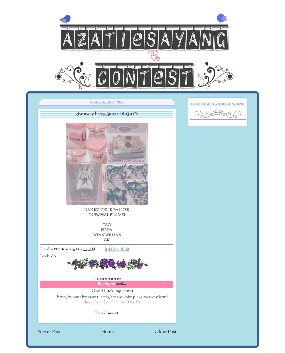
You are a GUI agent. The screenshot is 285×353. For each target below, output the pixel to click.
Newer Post (49, 331)
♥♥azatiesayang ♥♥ (67, 249)
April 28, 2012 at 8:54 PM (123, 302)
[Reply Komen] (94, 302)
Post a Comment (106, 313)
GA (53, 256)
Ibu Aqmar (107, 284)
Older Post (165, 331)
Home (107, 331)
